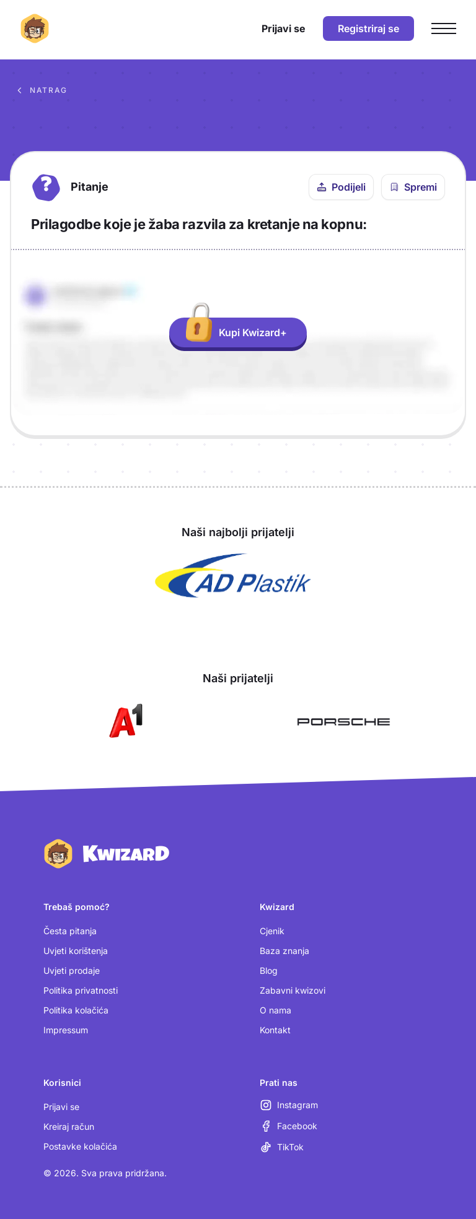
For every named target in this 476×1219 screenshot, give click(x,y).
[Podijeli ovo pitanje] (341, 187)
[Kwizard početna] (35, 28)
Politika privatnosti (80, 990)
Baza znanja (284, 950)
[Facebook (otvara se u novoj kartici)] (288, 1126)
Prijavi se (61, 1106)
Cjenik (272, 931)
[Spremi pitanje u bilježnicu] (413, 187)
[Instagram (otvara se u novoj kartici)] (289, 1105)
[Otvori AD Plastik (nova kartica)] (233, 576)
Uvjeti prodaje (71, 970)
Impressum (65, 1030)
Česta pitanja (70, 931)
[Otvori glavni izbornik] (443, 28)
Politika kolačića (75, 1010)
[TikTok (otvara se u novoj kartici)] (282, 1147)
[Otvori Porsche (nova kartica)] (343, 722)
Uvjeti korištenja (75, 950)
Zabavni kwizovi (292, 990)
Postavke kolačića (80, 1146)
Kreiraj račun (68, 1126)
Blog (269, 970)
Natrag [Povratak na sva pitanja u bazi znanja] (41, 90)
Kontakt (275, 1030)
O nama (275, 1010)
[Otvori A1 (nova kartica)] (123, 722)
